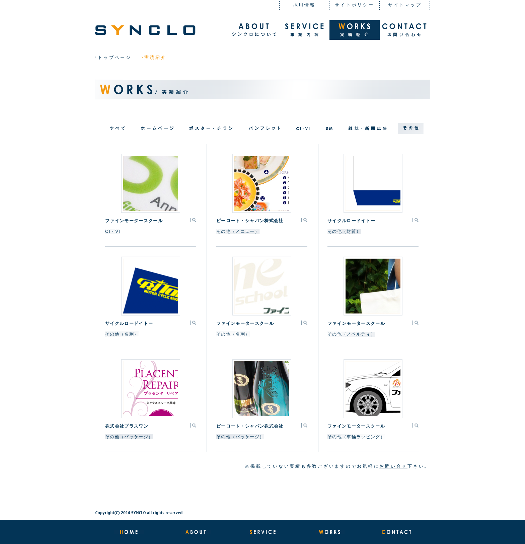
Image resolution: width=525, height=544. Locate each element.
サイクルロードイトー (351, 220)
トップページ (115, 57)
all (117, 128)
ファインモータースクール (134, 220)
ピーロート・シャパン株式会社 (249, 220)
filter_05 (367, 128)
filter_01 (157, 128)
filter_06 (329, 128)
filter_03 (264, 128)
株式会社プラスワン (126, 426)
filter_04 (210, 128)
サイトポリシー (354, 4)
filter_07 (411, 128)
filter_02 (303, 128)
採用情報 (304, 4)
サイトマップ (405, 4)
